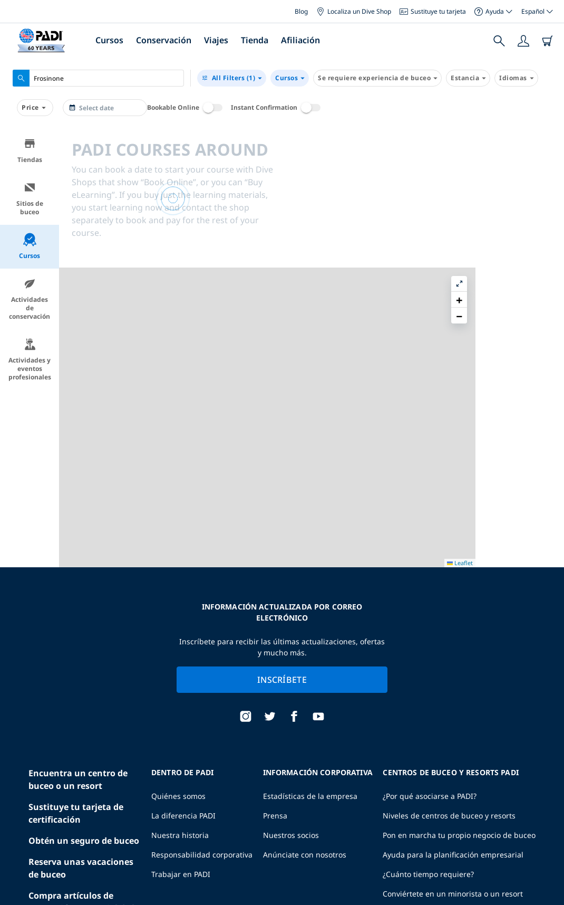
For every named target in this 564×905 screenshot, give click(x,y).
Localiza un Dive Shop (353, 11)
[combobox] (98, 78)
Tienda (254, 40)
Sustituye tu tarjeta (433, 11)
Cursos (109, 40)
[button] (548, 161)
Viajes (216, 40)
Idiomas (516, 78)
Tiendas (29, 150)
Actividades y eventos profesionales (29, 360)
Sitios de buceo (29, 198)
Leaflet (548, 896)
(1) (231, 78)
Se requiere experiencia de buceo (377, 78)
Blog (301, 11)
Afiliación (300, 40)
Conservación (163, 40)
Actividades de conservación (29, 299)
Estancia (468, 78)
